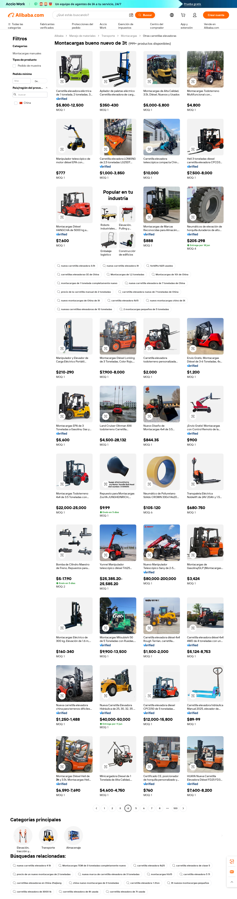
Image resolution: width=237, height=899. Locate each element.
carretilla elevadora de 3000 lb (32, 891)
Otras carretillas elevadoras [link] (159, 35)
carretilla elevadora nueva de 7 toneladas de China (148, 291)
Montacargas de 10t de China (170, 274)
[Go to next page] (183, 808)
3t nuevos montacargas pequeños (188, 883)
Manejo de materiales (82, 35)
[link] (232, 861)
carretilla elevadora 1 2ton (143, 883)
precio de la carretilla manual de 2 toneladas (84, 291)
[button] (232, 882)
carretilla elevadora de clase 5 (191, 865)
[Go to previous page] (96, 808)
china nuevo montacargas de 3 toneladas (94, 883)
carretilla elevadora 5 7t (195, 874)
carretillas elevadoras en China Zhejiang (37, 883)
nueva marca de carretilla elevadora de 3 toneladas (108, 874)
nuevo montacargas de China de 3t (78, 300)
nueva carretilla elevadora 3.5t (76, 265)
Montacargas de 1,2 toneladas (125, 274)
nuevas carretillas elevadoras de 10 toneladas (84, 309)
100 (175, 808)
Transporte (108, 35)
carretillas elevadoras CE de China (78, 274)
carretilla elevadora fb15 (122, 300)
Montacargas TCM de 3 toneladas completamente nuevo (92, 865)
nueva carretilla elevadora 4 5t (32, 865)
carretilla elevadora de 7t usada (125, 891)
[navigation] (30, 422)
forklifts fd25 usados (159, 265)
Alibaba (59, 35)
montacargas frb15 (159, 874)
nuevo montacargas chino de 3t (165, 300)
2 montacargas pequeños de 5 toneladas (144, 309)
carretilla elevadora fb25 (149, 865)
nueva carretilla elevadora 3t (121, 265)
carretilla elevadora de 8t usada (78, 891)
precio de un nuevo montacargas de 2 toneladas (42, 874)
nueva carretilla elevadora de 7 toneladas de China (155, 283)
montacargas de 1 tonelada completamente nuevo (87, 283)
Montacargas (129, 35)
